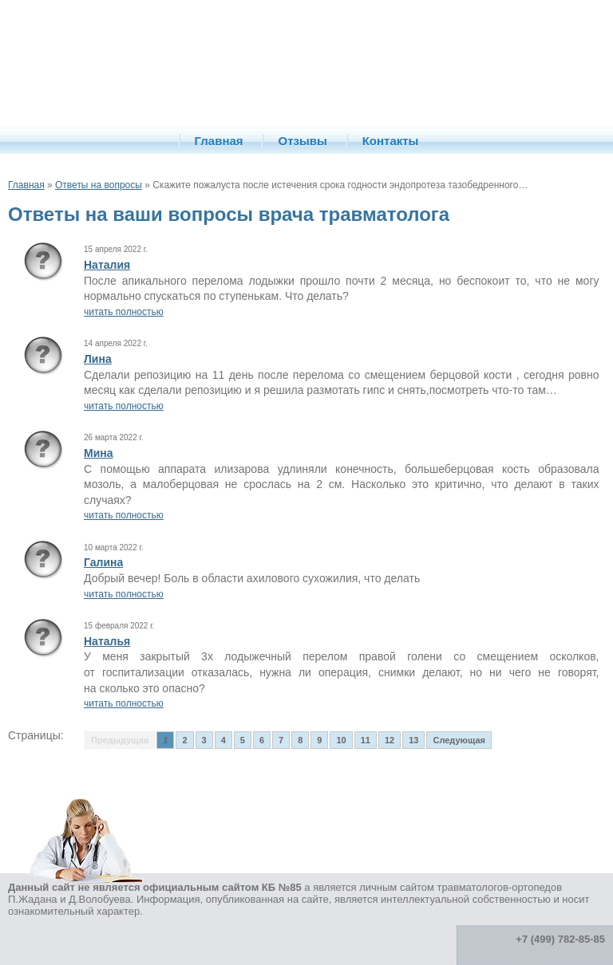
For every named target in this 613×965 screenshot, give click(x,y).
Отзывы (302, 141)
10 (341, 740)
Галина (103, 562)
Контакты (390, 141)
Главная (219, 141)
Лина (98, 359)
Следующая (458, 740)
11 (365, 740)
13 (413, 740)
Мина (98, 453)
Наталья (107, 641)
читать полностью (124, 311)
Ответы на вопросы (98, 185)
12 (389, 740)
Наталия (107, 264)
